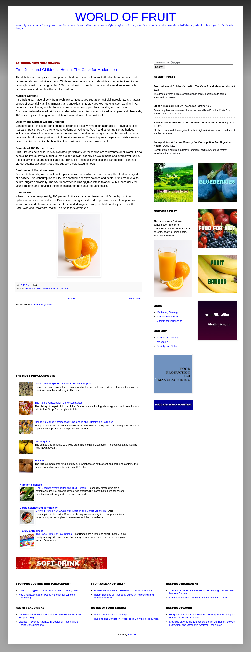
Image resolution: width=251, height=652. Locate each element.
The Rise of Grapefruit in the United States (58, 402)
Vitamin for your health (169, 320)
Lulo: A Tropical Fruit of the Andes (175, 106)
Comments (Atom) (41, 304)
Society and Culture (168, 346)
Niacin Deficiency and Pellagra (111, 614)
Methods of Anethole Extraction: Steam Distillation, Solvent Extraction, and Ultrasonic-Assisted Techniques (202, 623)
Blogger (132, 634)
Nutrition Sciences (31, 484)
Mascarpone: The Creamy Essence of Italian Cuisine (198, 597)
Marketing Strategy (167, 312)
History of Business (31, 530)
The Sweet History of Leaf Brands (54, 534)
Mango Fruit (163, 341)
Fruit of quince (43, 441)
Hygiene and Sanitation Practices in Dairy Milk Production (126, 618)
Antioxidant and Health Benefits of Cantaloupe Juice (123, 590)
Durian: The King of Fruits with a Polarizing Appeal (63, 383)
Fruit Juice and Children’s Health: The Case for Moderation (66, 70)
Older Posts (134, 298)
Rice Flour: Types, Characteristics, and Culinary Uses (49, 590)
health (64, 288)
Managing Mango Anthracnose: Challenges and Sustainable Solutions (74, 421)
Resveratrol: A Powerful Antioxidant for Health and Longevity (191, 122)
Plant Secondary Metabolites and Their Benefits (61, 488)
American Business (167, 316)
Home (71, 298)
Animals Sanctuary (167, 337)
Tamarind (40, 460)
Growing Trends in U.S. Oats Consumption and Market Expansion (71, 511)
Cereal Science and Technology (39, 507)
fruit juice (55, 288)
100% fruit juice (33, 288)
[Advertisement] (125, 44)
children (46, 288)
